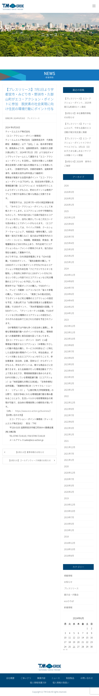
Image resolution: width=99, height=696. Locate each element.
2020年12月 (69, 473)
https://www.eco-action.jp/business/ (32, 411)
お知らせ (68, 582)
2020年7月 (69, 479)
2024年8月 (69, 281)
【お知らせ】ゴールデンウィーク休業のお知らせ (29, 460)
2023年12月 (69, 326)
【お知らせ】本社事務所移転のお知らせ (77, 115)
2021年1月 (69, 460)
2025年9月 (69, 224)
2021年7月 (69, 454)
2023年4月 (69, 371)
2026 (66, 186)
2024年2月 (69, 307)
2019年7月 (69, 517)
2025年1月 (69, 262)
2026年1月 (69, 205)
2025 (66, 211)
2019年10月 (69, 511)
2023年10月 (69, 339)
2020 (66, 466)
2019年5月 (69, 524)
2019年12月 (69, 505)
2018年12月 (69, 543)
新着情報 (68, 607)
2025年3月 (69, 249)
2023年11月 (69, 332)
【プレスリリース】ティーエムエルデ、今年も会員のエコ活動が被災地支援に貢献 (77, 128)
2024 (66, 269)
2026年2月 (69, 198)
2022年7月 (69, 415)
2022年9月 (69, 409)
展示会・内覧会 (71, 595)
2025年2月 (69, 256)
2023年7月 (69, 351)
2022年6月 (69, 422)
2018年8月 (69, 556)
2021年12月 (69, 447)
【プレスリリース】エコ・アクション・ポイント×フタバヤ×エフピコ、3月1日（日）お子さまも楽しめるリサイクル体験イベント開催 (77, 146)
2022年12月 (69, 403)
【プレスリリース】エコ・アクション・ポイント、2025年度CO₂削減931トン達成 (77, 103)
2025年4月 (69, 243)
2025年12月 (69, 217)
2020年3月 (69, 486)
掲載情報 (68, 576)
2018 (66, 537)
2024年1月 (69, 313)
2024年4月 (69, 300)
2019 (66, 498)
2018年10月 (69, 549)
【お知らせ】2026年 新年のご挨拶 (77, 163)
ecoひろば (69, 601)
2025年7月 (69, 237)
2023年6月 (69, 358)
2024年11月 (69, 275)
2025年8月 (69, 230)
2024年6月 (69, 294)
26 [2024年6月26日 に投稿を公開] (74, 647)
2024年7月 (69, 288)
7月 (66, 649)
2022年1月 (69, 434)
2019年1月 (69, 530)
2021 (66, 441)
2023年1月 (69, 390)
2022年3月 (69, 428)
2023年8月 (69, 345)
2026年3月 (69, 192)
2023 (66, 320)
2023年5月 (69, 364)
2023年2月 (69, 383)
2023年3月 (69, 377)
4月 (64, 649)
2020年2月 (69, 492)
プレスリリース (33, 118)
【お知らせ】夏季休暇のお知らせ (29, 452)
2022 (66, 396)
